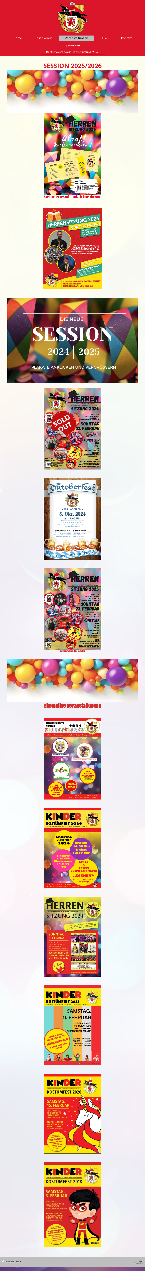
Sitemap (18, 1262)
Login (141, 1261)
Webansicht (139, 1263)
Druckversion (8, 1262)
